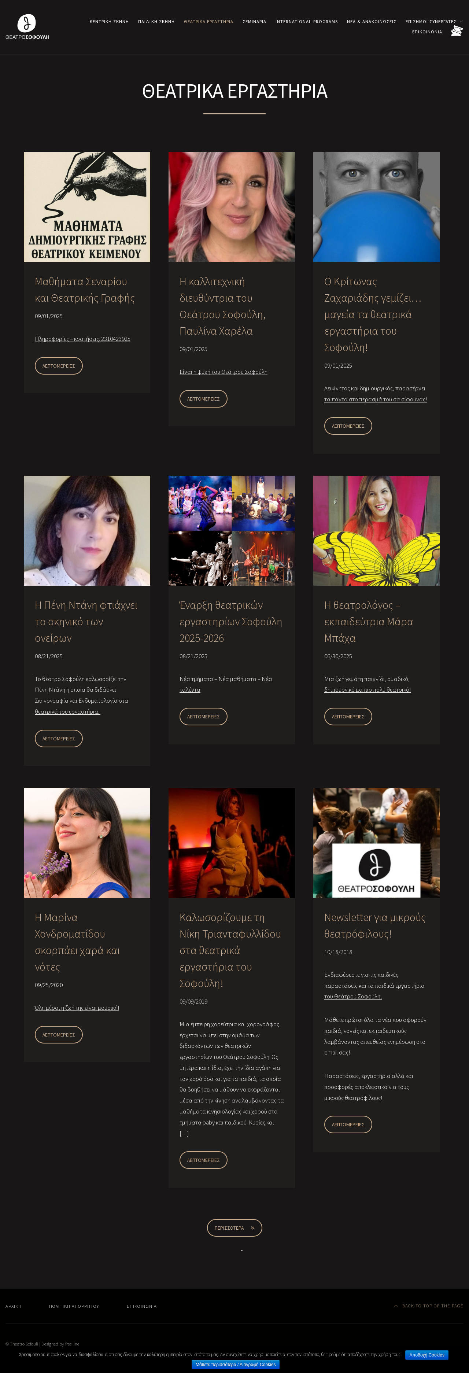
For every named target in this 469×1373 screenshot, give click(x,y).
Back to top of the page (429, 1305)
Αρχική (13, 1306)
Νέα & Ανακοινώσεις (371, 21)
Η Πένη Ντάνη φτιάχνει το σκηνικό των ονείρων (86, 621)
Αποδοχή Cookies (426, 1355)
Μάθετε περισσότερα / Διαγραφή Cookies (236, 1364)
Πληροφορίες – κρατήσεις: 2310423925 (82, 339)
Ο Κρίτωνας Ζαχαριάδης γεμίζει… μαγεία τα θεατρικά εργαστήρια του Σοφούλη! (372, 314)
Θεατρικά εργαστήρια (208, 21)
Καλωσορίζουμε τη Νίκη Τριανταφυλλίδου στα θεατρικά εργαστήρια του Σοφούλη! (230, 950)
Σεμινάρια (254, 21)
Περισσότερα (234, 1228)
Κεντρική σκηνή (109, 21)
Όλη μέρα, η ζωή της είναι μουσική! (77, 1008)
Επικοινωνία (427, 31)
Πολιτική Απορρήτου (74, 1306)
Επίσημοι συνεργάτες (431, 21)
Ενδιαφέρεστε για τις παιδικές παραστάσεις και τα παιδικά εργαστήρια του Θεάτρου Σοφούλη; (374, 986)
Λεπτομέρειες (59, 365)
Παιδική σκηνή (156, 21)
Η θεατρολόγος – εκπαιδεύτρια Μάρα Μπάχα (368, 621)
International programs (306, 21)
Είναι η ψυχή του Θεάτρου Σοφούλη (223, 372)
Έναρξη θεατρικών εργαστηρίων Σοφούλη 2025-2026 (231, 621)
